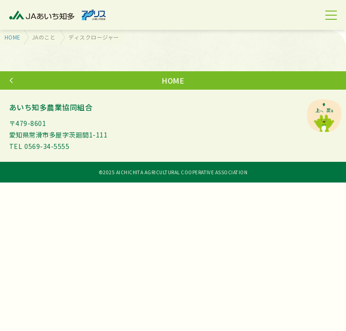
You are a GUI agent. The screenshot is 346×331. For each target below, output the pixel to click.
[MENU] (331, 15)
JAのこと (44, 37)
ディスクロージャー (93, 37)
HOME (13, 37)
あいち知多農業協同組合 (50, 107)
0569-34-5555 (46, 146)
